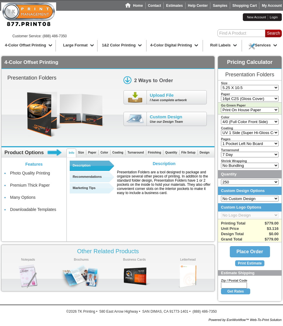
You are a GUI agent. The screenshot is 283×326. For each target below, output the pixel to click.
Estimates (174, 6)
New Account (256, 17)
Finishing (154, 152)
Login (274, 17)
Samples (220, 6)
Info (71, 152)
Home (138, 6)
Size (81, 152)
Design (204, 152)
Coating (117, 152)
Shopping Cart (244, 6)
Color (104, 152)
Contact (154, 6)
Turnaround (135, 152)
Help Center (198, 6)
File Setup (188, 152)
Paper (92, 152)
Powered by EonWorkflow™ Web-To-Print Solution (245, 320)
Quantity (171, 152)
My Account (272, 6)
